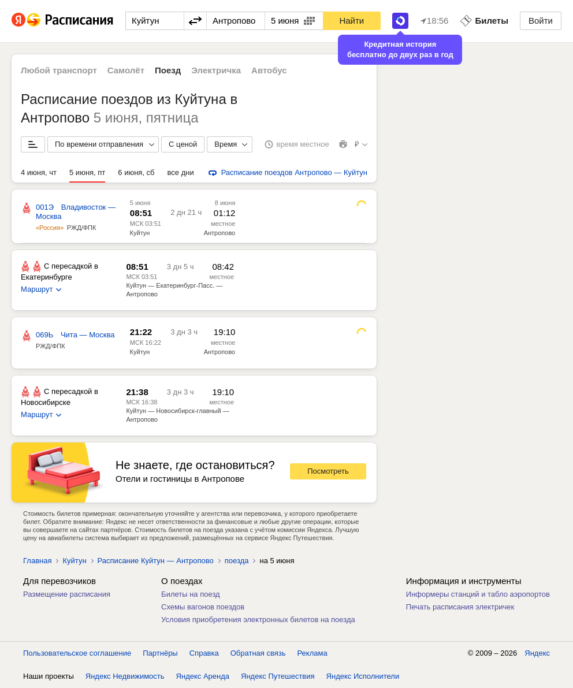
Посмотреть (328, 471)
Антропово (220, 232)
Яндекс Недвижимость (125, 676)
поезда (237, 560)
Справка (204, 653)
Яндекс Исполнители (363, 676)
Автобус (269, 70)
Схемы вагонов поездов (202, 607)
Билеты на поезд (190, 594)
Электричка (216, 70)
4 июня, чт (39, 172)
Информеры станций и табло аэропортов (478, 594)
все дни (181, 172)
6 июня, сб (136, 172)
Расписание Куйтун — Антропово (156, 560)
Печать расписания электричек (460, 607)
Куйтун (140, 232)
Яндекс (537, 653)
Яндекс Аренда (202, 676)
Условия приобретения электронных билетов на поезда (258, 619)
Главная (37, 560)
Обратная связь (258, 653)
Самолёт (125, 70)
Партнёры (160, 653)
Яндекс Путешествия (278, 676)
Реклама (312, 653)
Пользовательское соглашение (77, 653)
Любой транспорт (59, 70)
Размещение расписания (66, 594)
